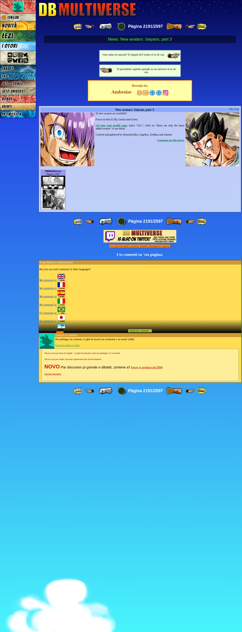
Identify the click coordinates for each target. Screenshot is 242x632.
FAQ (5, 76)
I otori (9, 46)
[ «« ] (78, 26)
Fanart (7, 68)
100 (145, 324)
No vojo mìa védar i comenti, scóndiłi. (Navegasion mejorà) (140, 478)
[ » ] (174, 26)
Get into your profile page (111, 357)
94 (139, 324)
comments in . (52, 511)
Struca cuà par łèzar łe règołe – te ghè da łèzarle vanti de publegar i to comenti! (82, 585)
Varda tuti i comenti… (140, 562)
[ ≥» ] (190, 26)
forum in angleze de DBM (147, 599)
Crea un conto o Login (67, 577)
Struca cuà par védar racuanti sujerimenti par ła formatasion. (73, 591)
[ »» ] (202, 26)
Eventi (7, 107)
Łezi (7, 36)
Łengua (10, 17)
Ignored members (52, 606)
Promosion (11, 114)
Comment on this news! (170, 372)
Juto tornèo (12, 84)
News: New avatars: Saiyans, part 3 (140, 39)
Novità (9, 26)
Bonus (7, 99)
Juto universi (13, 91)
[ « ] (106, 26)
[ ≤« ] (89, 26)
